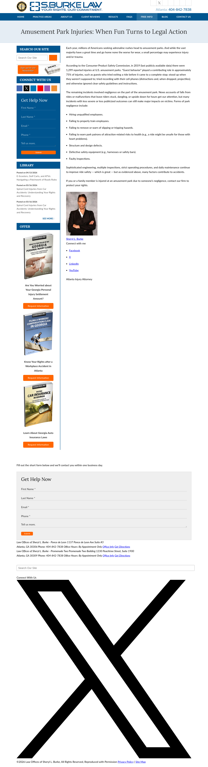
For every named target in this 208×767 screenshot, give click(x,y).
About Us (66, 19)
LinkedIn (74, 266)
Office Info (108, 549)
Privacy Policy (125, 764)
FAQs (129, 19)
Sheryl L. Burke (74, 241)
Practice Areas (42, 19)
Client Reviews (90, 19)
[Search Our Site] (32, 61)
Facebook (74, 253)
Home (20, 19)
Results (113, 19)
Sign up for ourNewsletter (28, 72)
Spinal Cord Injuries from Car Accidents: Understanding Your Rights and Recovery (36, 195)
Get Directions (122, 549)
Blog (165, 19)
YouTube (74, 273)
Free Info (147, 19)
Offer (25, 229)
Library (27, 168)
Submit (38, 155)
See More (48, 221)
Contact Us (184, 19)
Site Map (140, 764)
